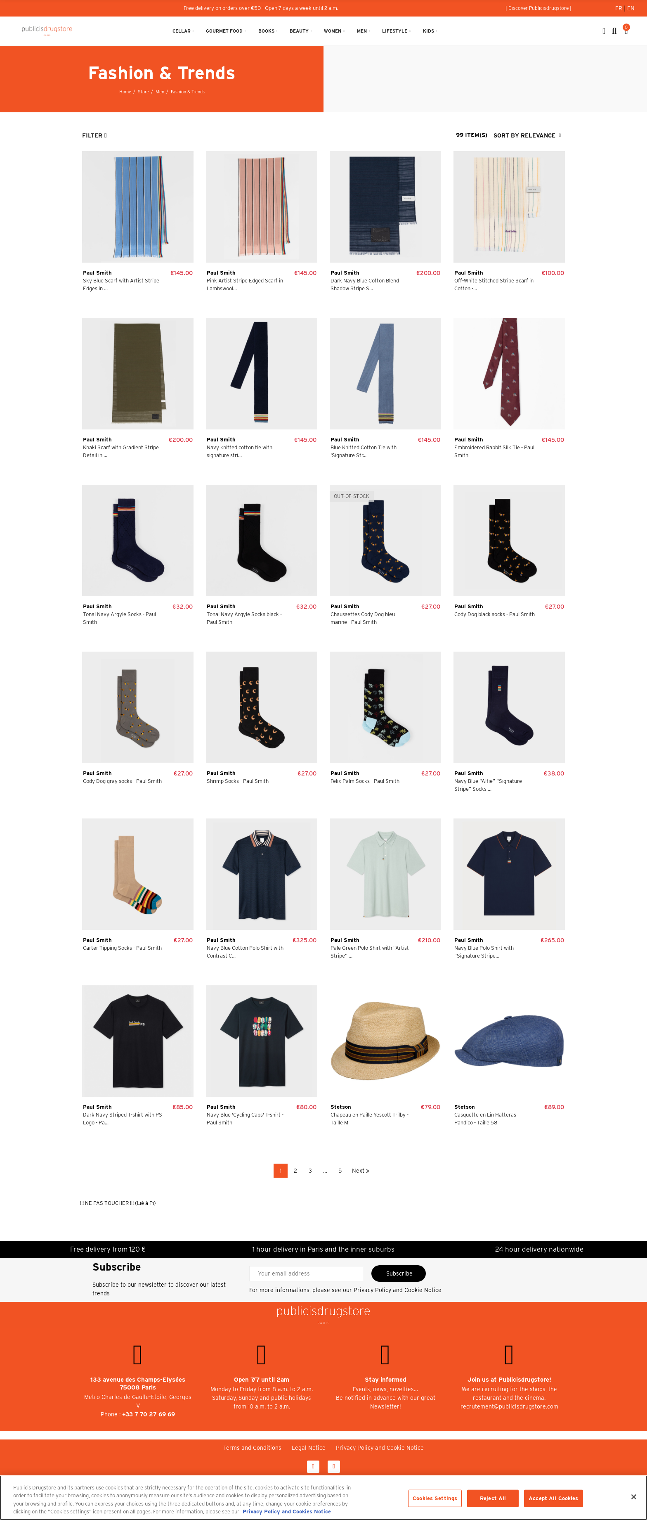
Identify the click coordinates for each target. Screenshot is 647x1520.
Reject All (493, 1498)
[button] (538, 8)
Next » (360, 1170)
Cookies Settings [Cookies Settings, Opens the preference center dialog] (435, 1498)
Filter (92, 135)
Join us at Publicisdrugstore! (509, 1379)
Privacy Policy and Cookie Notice (398, 1290)
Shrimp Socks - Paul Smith (238, 781)
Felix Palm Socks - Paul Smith (365, 781)
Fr (619, 8)
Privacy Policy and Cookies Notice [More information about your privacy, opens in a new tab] (287, 1511)
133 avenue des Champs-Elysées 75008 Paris (137, 1383)
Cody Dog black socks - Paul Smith (494, 614)
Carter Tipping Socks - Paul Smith (122, 948)
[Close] (634, 1497)
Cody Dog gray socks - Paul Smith (122, 781)
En (631, 8)
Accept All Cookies (553, 1498)
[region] (323, 1497)
